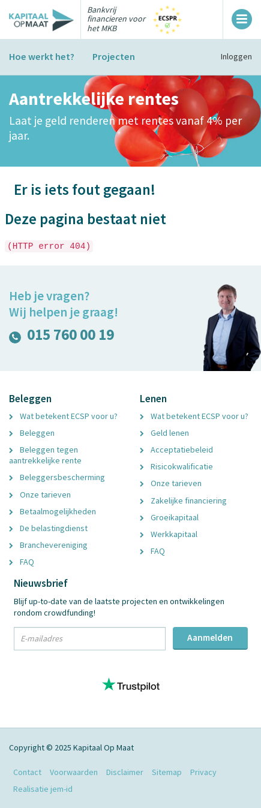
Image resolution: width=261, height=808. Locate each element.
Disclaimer (124, 772)
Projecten (113, 56)
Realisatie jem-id (43, 788)
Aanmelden (210, 637)
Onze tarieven (40, 494)
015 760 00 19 (61, 337)
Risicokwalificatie (176, 466)
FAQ (21, 561)
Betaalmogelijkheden (52, 511)
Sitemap (167, 772)
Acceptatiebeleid (176, 449)
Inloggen (236, 56)
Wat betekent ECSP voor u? (63, 416)
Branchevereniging (48, 544)
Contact (27, 772)
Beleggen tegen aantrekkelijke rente (45, 455)
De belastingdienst (48, 528)
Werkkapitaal (168, 534)
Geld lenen (164, 432)
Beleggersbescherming (57, 477)
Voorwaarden (74, 772)
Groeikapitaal (169, 517)
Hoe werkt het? (41, 56)
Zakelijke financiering (183, 500)
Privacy (203, 772)
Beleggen (32, 432)
